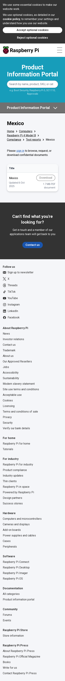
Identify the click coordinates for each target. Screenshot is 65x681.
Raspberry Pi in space (16, 486)
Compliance (14, 139)
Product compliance (15, 470)
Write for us (10, 667)
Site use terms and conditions (21, 389)
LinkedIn (10, 311)
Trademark (9, 350)
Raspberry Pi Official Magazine (21, 656)
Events (7, 620)
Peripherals (10, 546)
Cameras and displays (16, 524)
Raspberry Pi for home (16, 443)
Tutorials (8, 449)
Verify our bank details (16, 428)
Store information (13, 635)
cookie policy (11, 19)
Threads (10, 285)
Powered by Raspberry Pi (18, 492)
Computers (25, 131)
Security (8, 422)
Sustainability (11, 378)
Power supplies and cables (19, 535)
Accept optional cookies (33, 30)
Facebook (11, 317)
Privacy (7, 417)
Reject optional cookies (32, 37)
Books (7, 662)
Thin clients (10, 481)
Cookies (8, 400)
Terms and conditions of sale (20, 411)
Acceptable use (12, 395)
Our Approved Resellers (17, 361)
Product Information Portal (32, 71)
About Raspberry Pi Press (18, 651)
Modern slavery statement (19, 383)
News (6, 333)
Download (47, 178)
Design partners (12, 498)
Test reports (33, 139)
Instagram (11, 304)
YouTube (10, 298)
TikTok (9, 292)
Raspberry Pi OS (13, 578)
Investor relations (13, 339)
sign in (20, 150)
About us (8, 356)
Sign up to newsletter (18, 272)
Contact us (32, 245)
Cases (7, 541)
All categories (11, 594)
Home (10, 131)
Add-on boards (12, 530)
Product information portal (18, 599)
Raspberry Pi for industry (18, 464)
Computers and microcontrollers (22, 518)
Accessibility (11, 372)
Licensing (9, 406)
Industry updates (13, 475)
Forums (7, 614)
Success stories (13, 503)
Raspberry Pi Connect (16, 562)
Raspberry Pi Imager (15, 573)
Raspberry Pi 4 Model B (21, 135)
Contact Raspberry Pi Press (20, 673)
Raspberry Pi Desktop (16, 567)
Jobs (6, 367)
